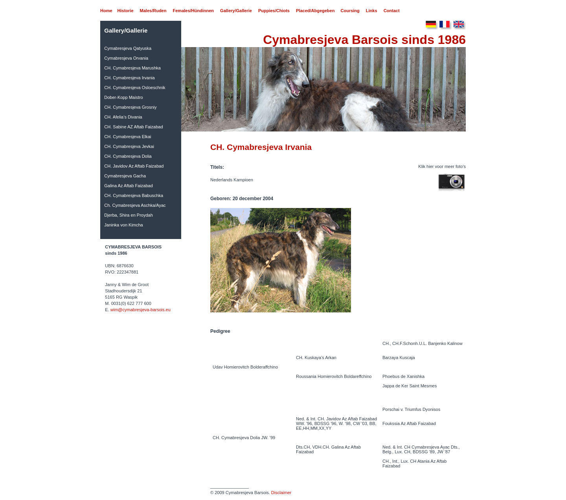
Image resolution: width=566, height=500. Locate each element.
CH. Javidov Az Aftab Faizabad (134, 166)
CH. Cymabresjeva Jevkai (129, 146)
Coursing (350, 10)
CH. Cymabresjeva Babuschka (133, 195)
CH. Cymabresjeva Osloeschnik (134, 87)
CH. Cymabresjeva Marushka (132, 68)
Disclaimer (281, 492)
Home (106, 10)
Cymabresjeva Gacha (125, 175)
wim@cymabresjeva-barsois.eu (140, 309)
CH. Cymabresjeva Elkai (127, 136)
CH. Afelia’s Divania (123, 117)
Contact (392, 10)
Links (371, 10)
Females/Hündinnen (193, 10)
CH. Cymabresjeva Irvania (129, 77)
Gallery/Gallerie (236, 10)
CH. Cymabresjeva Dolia (127, 156)
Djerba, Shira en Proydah (128, 215)
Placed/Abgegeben (315, 10)
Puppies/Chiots (274, 10)
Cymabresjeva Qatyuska (127, 48)
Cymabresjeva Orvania (126, 58)
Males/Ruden (153, 10)
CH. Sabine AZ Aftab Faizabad (133, 126)
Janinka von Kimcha (123, 225)
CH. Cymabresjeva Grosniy (130, 107)
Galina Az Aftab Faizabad (128, 185)
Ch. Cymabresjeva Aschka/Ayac (134, 205)
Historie (126, 10)
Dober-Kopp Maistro (123, 97)
